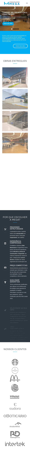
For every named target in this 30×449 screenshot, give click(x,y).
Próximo (28, 19)
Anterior (1, 19)
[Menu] (27, 3)
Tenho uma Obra (8, 22)
